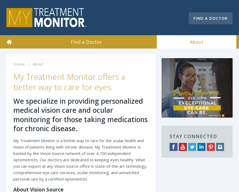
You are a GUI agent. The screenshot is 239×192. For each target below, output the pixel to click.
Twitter (192, 147)
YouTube (183, 147)
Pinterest (211, 147)
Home (9, 42)
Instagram (220, 147)
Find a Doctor (210, 18)
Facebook (174, 147)
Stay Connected (193, 136)
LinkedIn (201, 147)
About (196, 42)
